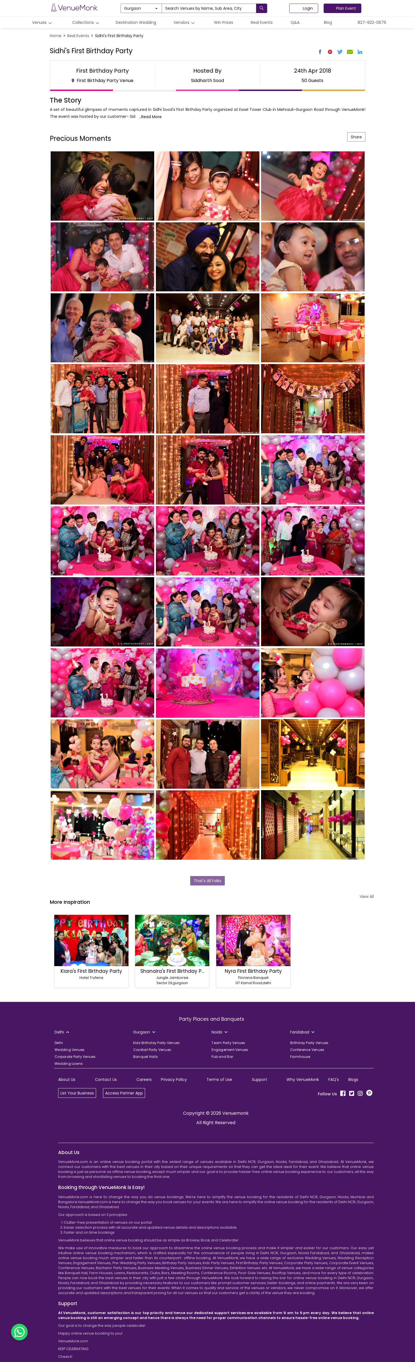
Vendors (185, 23)
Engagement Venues (230, 1049)
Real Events (262, 22)
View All (367, 896)
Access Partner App (124, 1093)
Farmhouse (300, 1056)
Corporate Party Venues (75, 1056)
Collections (86, 23)
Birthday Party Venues (309, 1042)
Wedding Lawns (69, 1063)
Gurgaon (141, 8)
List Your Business (77, 1093)
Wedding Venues (70, 1049)
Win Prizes (223, 22)
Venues (42, 23)
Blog (328, 22)
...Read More (150, 116)
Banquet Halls (145, 1056)
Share (356, 137)
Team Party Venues (228, 1042)
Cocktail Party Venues (152, 1049)
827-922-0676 (372, 22)
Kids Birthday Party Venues (156, 1042)
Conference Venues (307, 1049)
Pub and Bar (222, 1056)
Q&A (295, 22)
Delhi (59, 1042)
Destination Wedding (136, 22)
